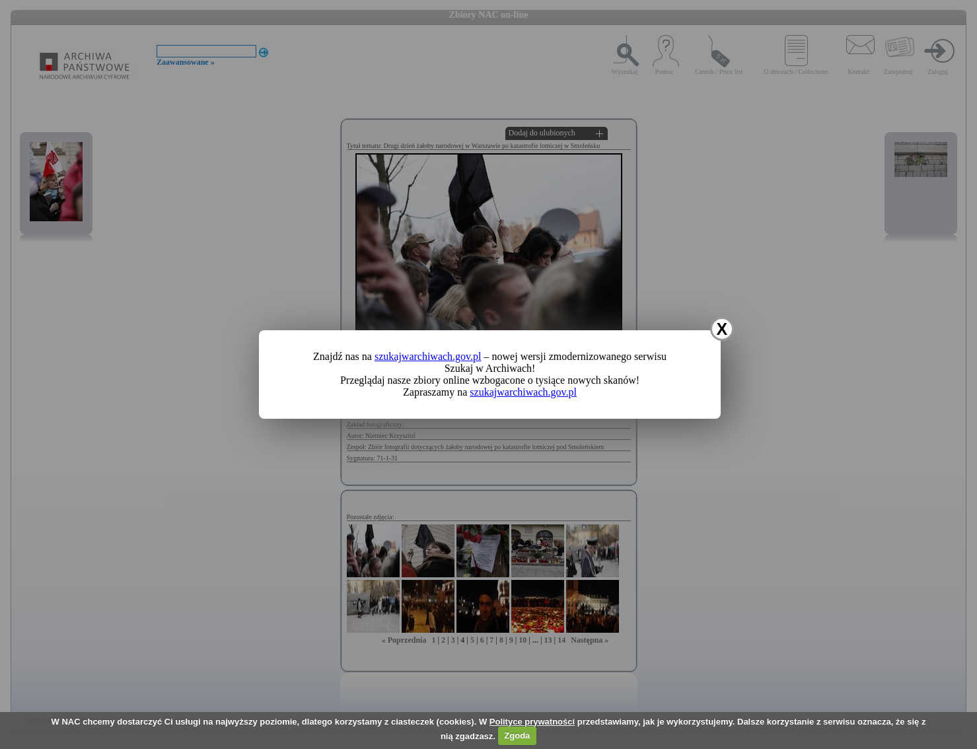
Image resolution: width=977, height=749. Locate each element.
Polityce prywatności (532, 722)
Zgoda (517, 735)
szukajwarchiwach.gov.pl (428, 356)
